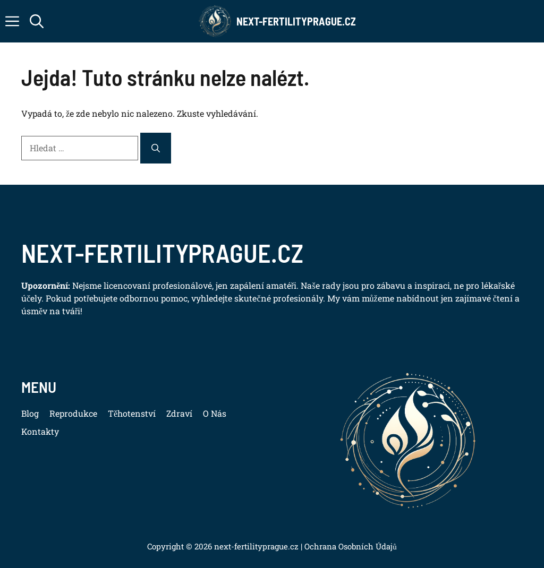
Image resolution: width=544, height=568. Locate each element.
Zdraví (179, 413)
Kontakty (40, 431)
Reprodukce (73, 413)
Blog (30, 413)
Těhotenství (132, 413)
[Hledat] (155, 148)
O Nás (214, 413)
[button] (36, 21)
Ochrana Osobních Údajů (349, 546)
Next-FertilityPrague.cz (296, 21)
